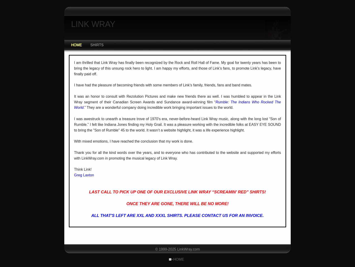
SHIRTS (96, 45)
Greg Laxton (84, 175)
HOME (76, 45)
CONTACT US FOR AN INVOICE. (233, 215)
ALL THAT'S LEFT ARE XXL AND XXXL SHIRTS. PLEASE (146, 215)
